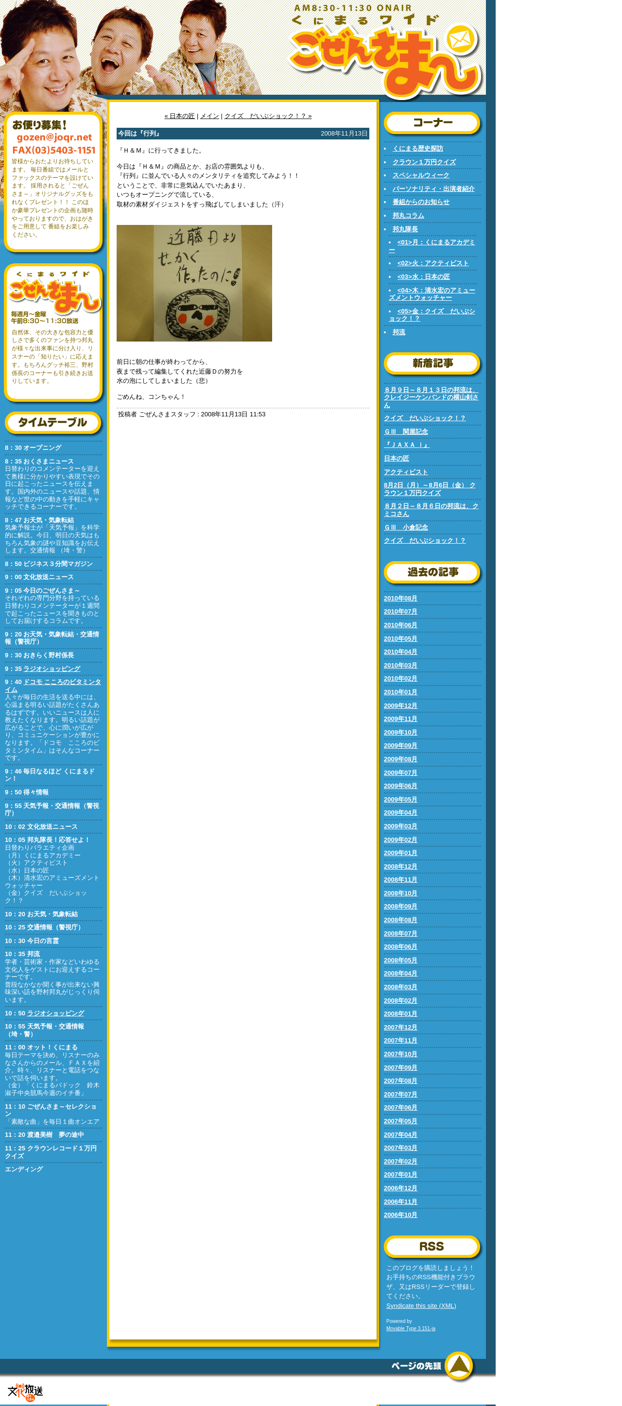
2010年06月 (400, 625)
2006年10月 (400, 1214)
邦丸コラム (408, 215)
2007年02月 (400, 1161)
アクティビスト (406, 472)
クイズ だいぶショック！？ (425, 418)
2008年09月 (400, 906)
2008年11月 (400, 879)
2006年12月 (400, 1188)
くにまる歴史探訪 (418, 148)
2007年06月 (400, 1107)
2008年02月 (400, 1000)
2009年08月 (400, 759)
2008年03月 (400, 987)
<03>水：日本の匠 (423, 276)
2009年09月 (400, 745)
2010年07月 (400, 611)
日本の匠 (396, 458)
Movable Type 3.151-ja (410, 1328)
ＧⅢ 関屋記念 (406, 431)
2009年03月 (400, 826)
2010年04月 (400, 651)
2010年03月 (400, 665)
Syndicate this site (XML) (421, 1305)
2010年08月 (400, 598)
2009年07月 (400, 772)
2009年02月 (400, 839)
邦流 (399, 332)
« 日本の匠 (180, 116)
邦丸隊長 (405, 229)
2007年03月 (400, 1147)
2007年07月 (400, 1094)
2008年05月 (400, 960)
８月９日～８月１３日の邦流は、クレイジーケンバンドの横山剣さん (431, 397)
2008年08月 (400, 920)
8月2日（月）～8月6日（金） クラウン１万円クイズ (430, 489)
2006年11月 (400, 1201)
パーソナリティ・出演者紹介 (434, 188)
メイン (209, 116)
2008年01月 (400, 1013)
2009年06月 (400, 785)
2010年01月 (400, 692)
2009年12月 (400, 705)
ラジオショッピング (51, 668)
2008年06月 (400, 946)
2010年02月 (400, 678)
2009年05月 (400, 799)
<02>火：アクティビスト (433, 263)
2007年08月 (400, 1080)
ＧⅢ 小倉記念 (406, 527)
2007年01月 (400, 1174)
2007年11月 (400, 1040)
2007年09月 (400, 1067)
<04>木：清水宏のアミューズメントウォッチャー (432, 294)
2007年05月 (400, 1121)
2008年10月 (400, 893)
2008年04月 (400, 973)
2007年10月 (400, 1054)
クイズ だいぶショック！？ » (268, 116)
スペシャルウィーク (421, 175)
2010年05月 (400, 638)
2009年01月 (400, 853)
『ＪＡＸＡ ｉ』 (407, 444)
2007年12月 (400, 1027)
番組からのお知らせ (421, 202)
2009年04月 (400, 812)
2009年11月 (400, 718)
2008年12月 (400, 866)
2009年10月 (400, 732)
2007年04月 (400, 1134)
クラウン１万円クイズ (424, 162)
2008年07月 (400, 933)
